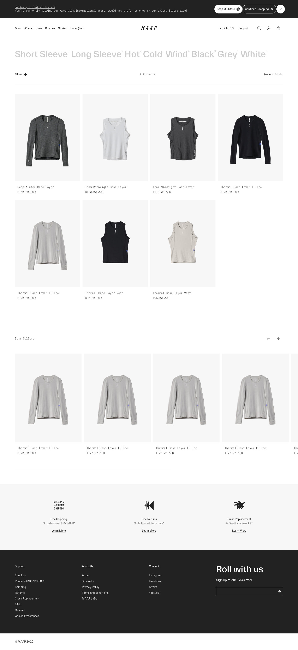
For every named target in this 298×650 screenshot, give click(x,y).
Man (17, 28)
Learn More (59, 530)
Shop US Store (228, 9)
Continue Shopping (259, 9)
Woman (28, 28)
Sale (39, 28)
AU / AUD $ (227, 28)
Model (279, 74)
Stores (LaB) (77, 28)
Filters (21, 74)
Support (243, 28)
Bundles (50, 28)
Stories (62, 28)
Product (268, 74)
